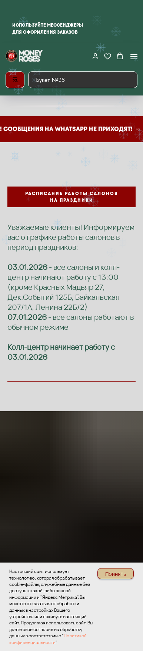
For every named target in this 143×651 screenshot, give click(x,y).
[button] (95, 56)
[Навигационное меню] (133, 56)
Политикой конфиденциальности (48, 638)
